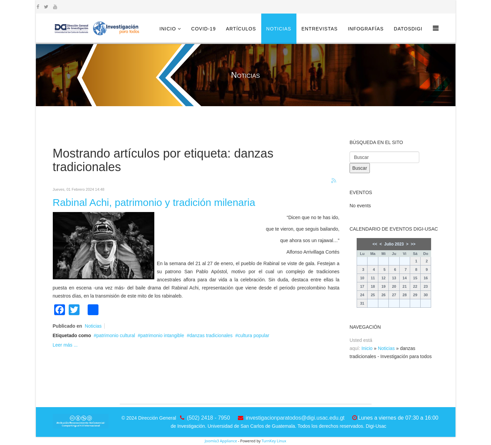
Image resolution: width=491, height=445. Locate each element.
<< (375, 244)
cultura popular (253, 335)
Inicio (167, 28)
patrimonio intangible (162, 335)
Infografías (366, 28)
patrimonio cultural (115, 335)
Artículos (241, 28)
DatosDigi (408, 28)
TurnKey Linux (274, 440)
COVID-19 (203, 28)
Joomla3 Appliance (221, 440)
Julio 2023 (394, 244)
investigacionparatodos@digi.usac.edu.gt (295, 418)
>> (413, 244)
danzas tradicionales (211, 335)
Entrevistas (320, 28)
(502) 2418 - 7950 (208, 418)
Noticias (278, 28)
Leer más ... (65, 345)
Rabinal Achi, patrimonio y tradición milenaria (154, 202)
